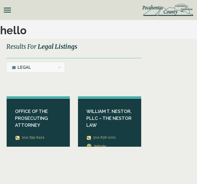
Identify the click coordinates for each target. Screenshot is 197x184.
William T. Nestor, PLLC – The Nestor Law (109, 118)
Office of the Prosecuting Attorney (31, 118)
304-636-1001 (104, 137)
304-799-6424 (33, 137)
